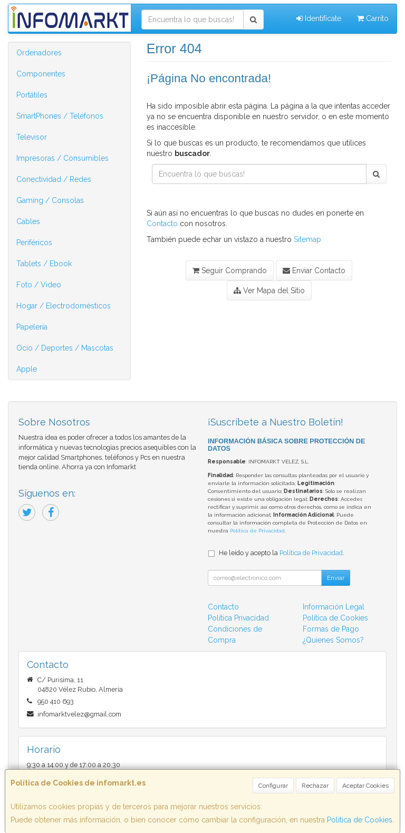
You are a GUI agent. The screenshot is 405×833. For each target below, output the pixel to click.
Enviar (335, 578)
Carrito (373, 18)
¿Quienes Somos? (333, 640)
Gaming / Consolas (50, 200)
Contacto (162, 223)
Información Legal (333, 607)
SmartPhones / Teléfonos (59, 116)
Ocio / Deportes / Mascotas (64, 348)
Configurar (273, 785)
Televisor (31, 137)
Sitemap (307, 239)
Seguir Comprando (229, 270)
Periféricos (34, 242)
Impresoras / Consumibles (62, 158)
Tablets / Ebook (44, 263)
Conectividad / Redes (53, 179)
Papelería (31, 327)
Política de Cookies (359, 820)
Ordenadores (39, 53)
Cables (28, 221)
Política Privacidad (238, 618)
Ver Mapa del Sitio (269, 290)
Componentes (40, 74)
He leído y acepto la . (281, 553)
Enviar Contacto (314, 270)
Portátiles (31, 95)
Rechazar (315, 785)
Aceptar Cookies (365, 785)
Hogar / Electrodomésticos (63, 306)
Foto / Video (38, 284)
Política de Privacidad (257, 531)
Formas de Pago (331, 629)
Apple (26, 369)
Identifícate (318, 18)
